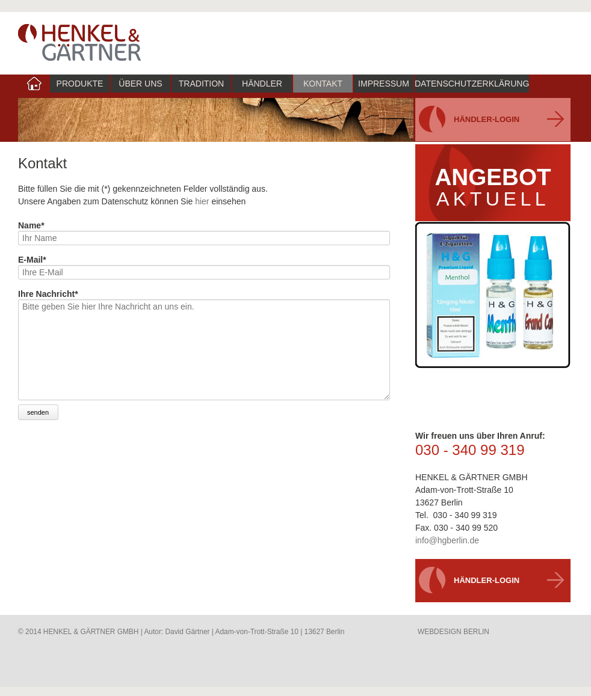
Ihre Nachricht (48, 294)
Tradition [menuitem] (201, 83)
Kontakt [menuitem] (322, 83)
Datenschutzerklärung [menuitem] (472, 83)
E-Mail (32, 259)
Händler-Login (486, 119)
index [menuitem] (34, 84)
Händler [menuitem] (262, 83)
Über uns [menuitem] (140, 83)
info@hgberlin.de (447, 540)
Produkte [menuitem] (80, 83)
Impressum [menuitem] (383, 83)
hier (202, 201)
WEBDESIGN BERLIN (453, 631)
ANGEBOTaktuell (493, 187)
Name (31, 225)
